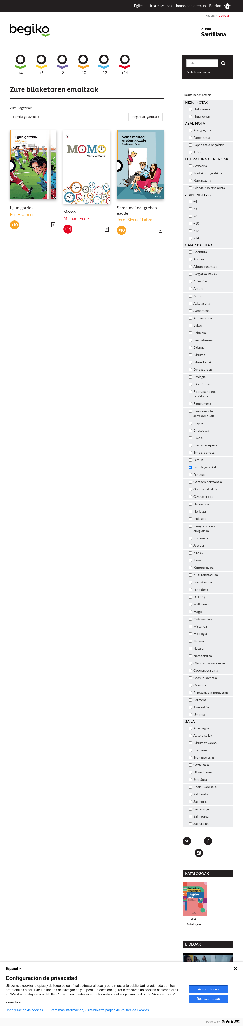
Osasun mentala (203, 678)
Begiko (36, 30)
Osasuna (197, 685)
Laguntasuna (200, 582)
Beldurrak (198, 333)
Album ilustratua (203, 266)
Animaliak (198, 281)
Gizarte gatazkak (203, 489)
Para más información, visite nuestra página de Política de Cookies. (100, 1010)
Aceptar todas (208, 989)
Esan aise (198, 750)
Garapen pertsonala (205, 482)
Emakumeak (200, 404)
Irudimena (198, 538)
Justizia (196, 545)
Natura (196, 648)
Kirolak (196, 553)
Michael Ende (76, 219)
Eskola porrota (202, 452)
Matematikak (200, 619)
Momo (69, 212)
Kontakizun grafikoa (205, 173)
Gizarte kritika (201, 497)
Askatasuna (199, 303)
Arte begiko (199, 728)
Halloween (199, 504)
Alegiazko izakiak (203, 274)
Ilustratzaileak (160, 6)
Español (14, 969)
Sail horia (198, 802)
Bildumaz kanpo (203, 743)
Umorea (197, 714)
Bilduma (197, 355)
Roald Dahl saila (203, 787)
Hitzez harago (201, 772)
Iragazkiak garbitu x (145, 117)
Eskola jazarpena (203, 445)
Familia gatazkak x (26, 117)
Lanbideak (198, 590)
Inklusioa (197, 519)
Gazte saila (199, 765)
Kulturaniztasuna (203, 575)
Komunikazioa (201, 567)
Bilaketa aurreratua (198, 72)
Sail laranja (199, 809)
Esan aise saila (201, 757)
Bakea (195, 325)
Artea (195, 296)
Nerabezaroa (200, 656)
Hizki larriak (199, 109)
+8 (62, 65)
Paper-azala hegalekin (206, 145)
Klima (195, 560)
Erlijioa (196, 423)
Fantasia (197, 474)
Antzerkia (198, 166)
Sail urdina (199, 824)
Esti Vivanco (21, 215)
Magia (195, 612)
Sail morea (199, 816)
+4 (20, 65)
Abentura (198, 252)
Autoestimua (200, 318)
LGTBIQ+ (198, 597)
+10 (83, 65)
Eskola (196, 438)
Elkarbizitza (199, 384)
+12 (103, 65)
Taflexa (196, 152)
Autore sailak (200, 735)
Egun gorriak (21, 208)
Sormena (197, 700)
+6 (41, 65)
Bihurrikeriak (200, 362)
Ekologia (197, 377)
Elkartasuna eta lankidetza (202, 394)
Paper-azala (199, 137)
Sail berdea (199, 794)
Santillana (216, 32)
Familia (196, 460)
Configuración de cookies (24, 1010)
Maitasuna (199, 604)
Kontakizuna (200, 180)
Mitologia (198, 634)
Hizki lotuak (199, 116)
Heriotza (197, 511)
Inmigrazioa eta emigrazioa (202, 529)
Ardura (196, 289)
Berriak (215, 6)
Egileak (139, 6)
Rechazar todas (208, 999)
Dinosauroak (200, 369)
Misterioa (198, 626)
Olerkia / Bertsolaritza (207, 188)
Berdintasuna (201, 340)
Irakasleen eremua (191, 6)
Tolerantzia (199, 707)
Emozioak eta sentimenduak (201, 414)
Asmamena (199, 311)
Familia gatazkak (203, 467)
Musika (196, 641)
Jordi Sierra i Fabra (134, 220)
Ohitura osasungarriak (207, 663)
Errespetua (199, 430)
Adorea (196, 259)
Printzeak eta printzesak (208, 692)
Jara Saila (198, 779)
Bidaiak (196, 347)
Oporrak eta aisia (203, 670)
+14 (124, 65)
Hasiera (227, 6)
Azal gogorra (200, 130)
